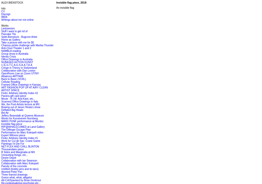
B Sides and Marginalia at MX (18, 152)
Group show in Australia (14, 53)
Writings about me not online (17, 19)
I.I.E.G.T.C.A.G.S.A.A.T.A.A (16, 65)
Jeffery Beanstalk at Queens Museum (22, 115)
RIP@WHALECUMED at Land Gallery (23, 126)
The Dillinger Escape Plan (16, 129)
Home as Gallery (10, 39)
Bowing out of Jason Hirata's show (20, 107)
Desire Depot (8, 157)
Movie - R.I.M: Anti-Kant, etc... (18, 98)
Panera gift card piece (13, 96)
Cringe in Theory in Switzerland (19, 67)
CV (3, 11)
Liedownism (8, 28)
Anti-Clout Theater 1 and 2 (16, 48)
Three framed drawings (14, 174)
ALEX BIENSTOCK (12, 2)
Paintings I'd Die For (12, 143)
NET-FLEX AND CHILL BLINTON (20, 146)
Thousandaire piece (12, 149)
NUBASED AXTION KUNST (17, 62)
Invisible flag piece (11, 124)
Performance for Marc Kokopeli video (22, 132)
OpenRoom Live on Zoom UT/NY (20, 73)
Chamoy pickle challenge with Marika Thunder (27, 45)
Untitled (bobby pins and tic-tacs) (20, 169)
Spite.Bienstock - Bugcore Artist (19, 37)
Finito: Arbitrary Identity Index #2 (19, 93)
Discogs (5, 14)
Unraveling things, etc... (14, 155)
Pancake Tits (8, 34)
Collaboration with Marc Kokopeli (20, 163)
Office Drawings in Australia (16, 59)
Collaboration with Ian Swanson (19, 160)
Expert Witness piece (13, 135)
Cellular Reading (10, 81)
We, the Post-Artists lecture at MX (20, 104)
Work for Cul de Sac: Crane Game (20, 141)
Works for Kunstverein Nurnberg (19, 118)
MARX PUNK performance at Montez (22, 121)
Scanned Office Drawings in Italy (19, 101)
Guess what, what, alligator (16, 177)
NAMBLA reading (11, 51)
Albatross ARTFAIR (12, 76)
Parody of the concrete (14, 166)
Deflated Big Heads (12, 110)
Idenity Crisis (8, 56)
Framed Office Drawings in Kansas (21, 84)
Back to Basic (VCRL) (13, 79)
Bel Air (5, 112)
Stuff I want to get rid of (14, 31)
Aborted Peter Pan (11, 171)
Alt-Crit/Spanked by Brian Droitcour (21, 180)
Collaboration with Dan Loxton (18, 70)
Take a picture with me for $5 (17, 42)
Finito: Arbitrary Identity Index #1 (19, 138)
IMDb (4, 17)
